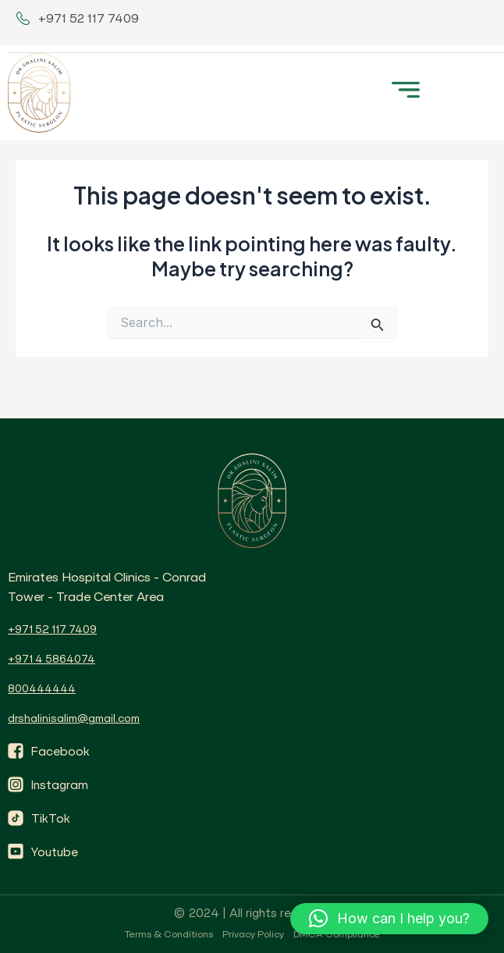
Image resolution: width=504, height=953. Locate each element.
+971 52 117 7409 (52, 629)
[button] (405, 88)
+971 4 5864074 (51, 659)
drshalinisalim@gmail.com (74, 718)
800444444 (42, 688)
